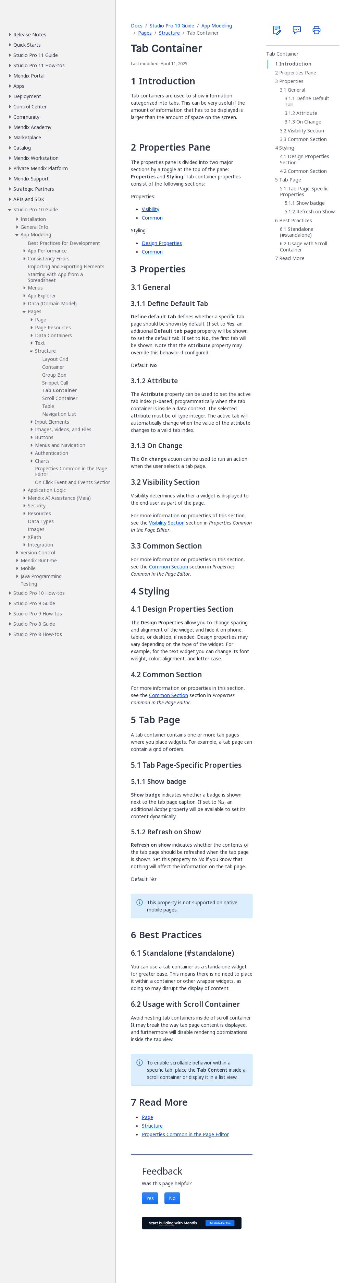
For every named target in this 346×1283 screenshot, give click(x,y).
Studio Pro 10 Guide (172, 25)
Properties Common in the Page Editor (185, 1134)
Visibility (150, 209)
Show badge (310, 203)
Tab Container (282, 54)
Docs (137, 25)
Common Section (168, 566)
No (172, 1198)
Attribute (306, 113)
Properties (291, 81)
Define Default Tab (307, 101)
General (296, 90)
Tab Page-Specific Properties (304, 191)
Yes (150, 1198)
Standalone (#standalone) (296, 232)
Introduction (295, 64)
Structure (169, 32)
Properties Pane (297, 72)
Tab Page (290, 180)
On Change (308, 122)
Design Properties (162, 243)
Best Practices (295, 220)
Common (152, 217)
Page (147, 1117)
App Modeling (216, 25)
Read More (292, 258)
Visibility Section (167, 522)
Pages (145, 32)
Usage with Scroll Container (303, 246)
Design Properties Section (304, 159)
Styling (286, 148)
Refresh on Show (315, 211)
